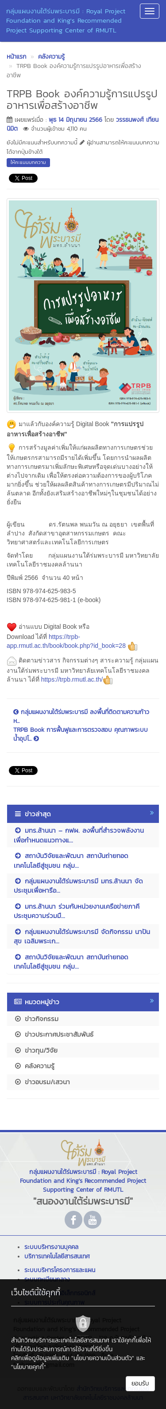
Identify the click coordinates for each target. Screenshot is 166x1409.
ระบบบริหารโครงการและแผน (59, 1270)
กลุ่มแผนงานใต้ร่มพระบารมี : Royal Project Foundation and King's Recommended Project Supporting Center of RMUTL (65, 20)
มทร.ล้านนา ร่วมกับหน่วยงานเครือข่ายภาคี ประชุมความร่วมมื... (76, 911)
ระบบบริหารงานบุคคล (51, 1247)
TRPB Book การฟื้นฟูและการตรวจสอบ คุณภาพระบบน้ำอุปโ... (80, 734)
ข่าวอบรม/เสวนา (42, 1082)
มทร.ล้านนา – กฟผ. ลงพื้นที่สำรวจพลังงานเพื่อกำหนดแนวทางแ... (79, 835)
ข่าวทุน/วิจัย (36, 1050)
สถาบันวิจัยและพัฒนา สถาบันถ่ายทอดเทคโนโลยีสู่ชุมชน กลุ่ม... (71, 860)
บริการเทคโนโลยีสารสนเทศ (57, 1256)
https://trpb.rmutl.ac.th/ (77, 679)
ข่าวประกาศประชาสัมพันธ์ (53, 1034)
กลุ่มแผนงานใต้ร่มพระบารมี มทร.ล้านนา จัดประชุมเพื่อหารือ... (78, 885)
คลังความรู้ (34, 1066)
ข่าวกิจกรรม (36, 1019)
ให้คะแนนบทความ (28, 162)
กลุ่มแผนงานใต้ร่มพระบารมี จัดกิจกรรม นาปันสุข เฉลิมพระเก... (82, 936)
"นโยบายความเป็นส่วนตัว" (102, 1358)
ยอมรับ (140, 1383)
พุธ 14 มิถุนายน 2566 (75, 119)
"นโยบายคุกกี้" (28, 1367)
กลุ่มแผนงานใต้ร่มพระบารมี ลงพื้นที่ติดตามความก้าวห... (81, 717)
